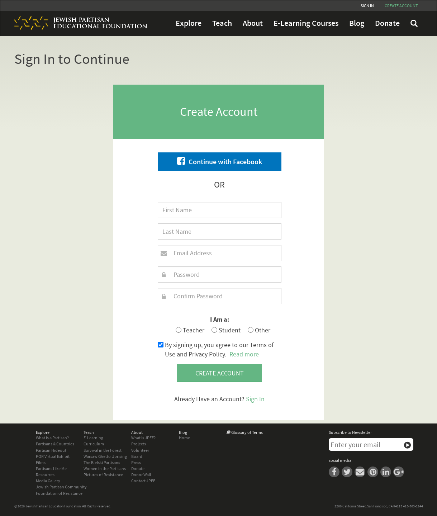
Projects (138, 443)
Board (136, 456)
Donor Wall (141, 474)
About (253, 23)
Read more (244, 354)
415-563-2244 (413, 506)
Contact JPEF (143, 480)
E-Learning (93, 437)
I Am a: (219, 319)
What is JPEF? (143, 437)
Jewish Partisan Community (61, 486)
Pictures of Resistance (103, 474)
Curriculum (94, 443)
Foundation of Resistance (59, 493)
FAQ (414, 23)
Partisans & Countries (55, 443)
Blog (356, 23)
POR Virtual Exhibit (53, 456)
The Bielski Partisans (102, 462)
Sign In (367, 5)
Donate (387, 23)
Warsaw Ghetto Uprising (105, 456)
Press (136, 462)
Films (41, 462)
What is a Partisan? (52, 437)
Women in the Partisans (105, 468)
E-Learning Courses (306, 23)
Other (259, 330)
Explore (188, 23)
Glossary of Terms (247, 432)
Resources (45, 474)
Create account (401, 5)
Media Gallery (48, 480)
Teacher (190, 330)
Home (184, 437)
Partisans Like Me (51, 468)
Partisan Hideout (51, 450)
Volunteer (140, 450)
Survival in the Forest (103, 450)
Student (226, 330)
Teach (222, 23)
